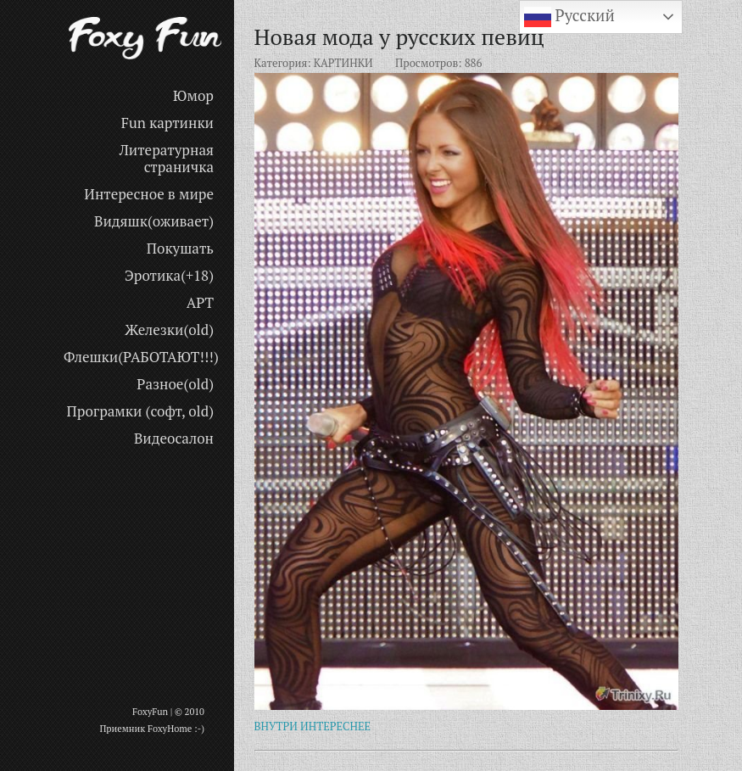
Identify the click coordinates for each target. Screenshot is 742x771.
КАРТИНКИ (343, 62)
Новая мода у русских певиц (399, 36)
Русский (569, 17)
